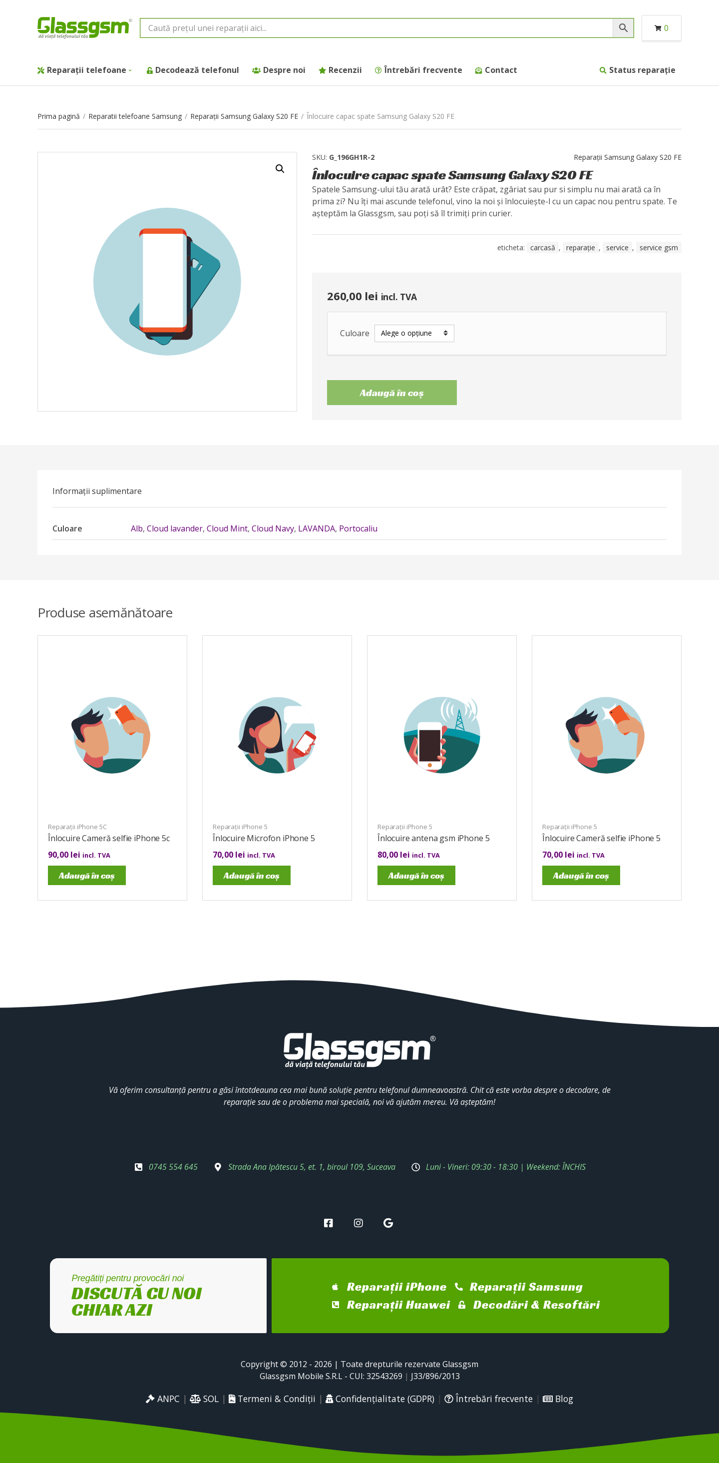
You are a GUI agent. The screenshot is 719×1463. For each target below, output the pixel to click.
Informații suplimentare (97, 491)
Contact (501, 69)
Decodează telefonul (197, 69)
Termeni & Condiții (272, 1399)
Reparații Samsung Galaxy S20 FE (244, 116)
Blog (558, 1399)
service (617, 247)
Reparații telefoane (86, 69)
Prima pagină (58, 116)
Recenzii (345, 69)
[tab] (97, 491)
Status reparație (642, 69)
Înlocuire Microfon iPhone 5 (264, 838)
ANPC (163, 1399)
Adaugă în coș (392, 392)
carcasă (542, 247)
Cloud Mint (227, 528)
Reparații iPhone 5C (77, 826)
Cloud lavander (175, 528)
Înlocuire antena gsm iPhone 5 (433, 838)
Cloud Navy (273, 528)
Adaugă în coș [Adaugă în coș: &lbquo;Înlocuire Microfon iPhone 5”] (252, 875)
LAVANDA (316, 528)
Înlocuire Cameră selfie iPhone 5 (601, 838)
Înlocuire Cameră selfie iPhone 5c (109, 838)
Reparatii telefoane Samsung (135, 116)
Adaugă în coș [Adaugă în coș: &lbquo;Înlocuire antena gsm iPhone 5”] (416, 875)
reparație (580, 247)
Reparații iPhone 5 (240, 826)
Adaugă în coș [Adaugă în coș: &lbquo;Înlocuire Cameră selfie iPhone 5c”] (87, 875)
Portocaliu (358, 528)
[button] (280, 169)
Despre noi (284, 69)
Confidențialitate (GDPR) (380, 1399)
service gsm (659, 247)
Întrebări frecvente (423, 69)
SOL (204, 1399)
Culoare (354, 333)
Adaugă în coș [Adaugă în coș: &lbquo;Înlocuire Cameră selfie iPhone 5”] (581, 875)
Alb (137, 528)
